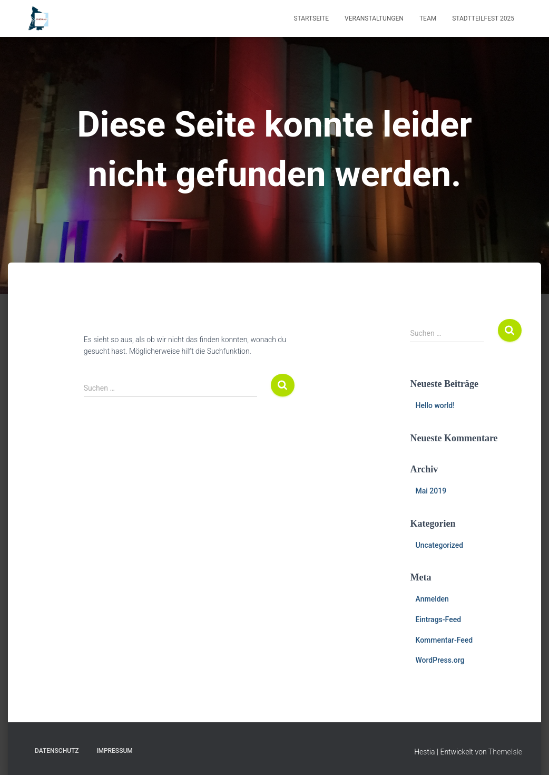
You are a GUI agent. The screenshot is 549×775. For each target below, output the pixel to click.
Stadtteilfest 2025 (483, 18)
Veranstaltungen (374, 18)
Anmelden (431, 599)
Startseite (311, 18)
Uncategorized (439, 545)
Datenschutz (57, 750)
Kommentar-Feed (444, 640)
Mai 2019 (430, 491)
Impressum (114, 750)
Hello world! (434, 405)
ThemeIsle (505, 752)
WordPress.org (439, 660)
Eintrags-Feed (438, 619)
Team (427, 18)
